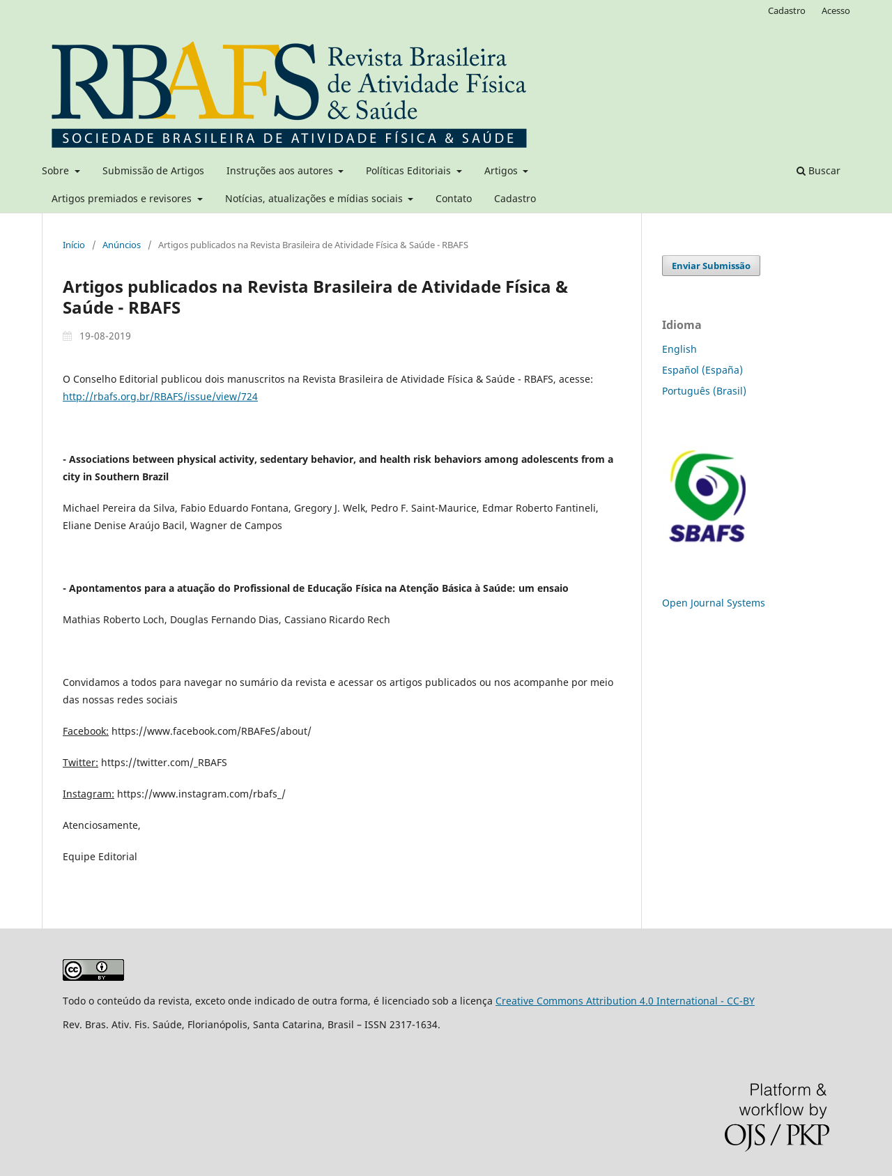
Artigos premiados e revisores (123, 198)
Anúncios (121, 244)
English (679, 349)
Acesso (836, 10)
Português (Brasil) (704, 390)
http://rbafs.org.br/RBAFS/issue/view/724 (160, 396)
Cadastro (515, 198)
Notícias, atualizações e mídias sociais (315, 198)
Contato (454, 198)
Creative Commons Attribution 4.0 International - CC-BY (625, 1000)
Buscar (818, 170)
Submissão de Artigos (153, 170)
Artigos (502, 170)
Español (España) (702, 369)
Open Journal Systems (713, 602)
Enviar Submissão (711, 265)
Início (74, 244)
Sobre (57, 170)
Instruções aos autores (281, 170)
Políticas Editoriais (410, 170)
